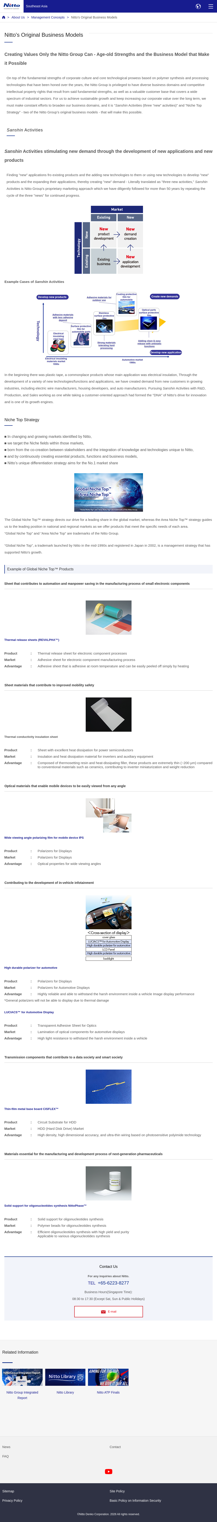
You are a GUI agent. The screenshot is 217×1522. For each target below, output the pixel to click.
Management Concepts (48, 17)
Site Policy (117, 1491)
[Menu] (210, 6)
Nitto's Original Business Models (94, 17)
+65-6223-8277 (113, 1282)
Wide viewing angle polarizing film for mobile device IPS (44, 837)
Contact (115, 1447)
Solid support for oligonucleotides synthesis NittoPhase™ (45, 1205)
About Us (18, 17)
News (6, 1447)
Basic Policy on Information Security (135, 1500)
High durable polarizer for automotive (30, 967)
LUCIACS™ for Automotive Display (29, 1012)
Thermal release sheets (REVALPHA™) (31, 640)
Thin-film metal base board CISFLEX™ (31, 1109)
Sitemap (8, 1491)
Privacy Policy (12, 1500)
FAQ (5, 1456)
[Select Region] (198, 6)
